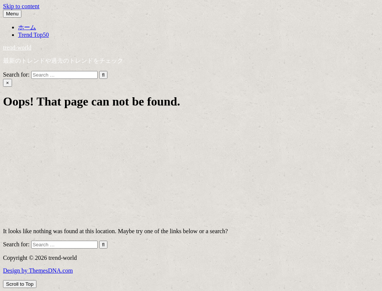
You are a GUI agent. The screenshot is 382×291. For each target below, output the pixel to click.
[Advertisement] (191, 169)
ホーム (27, 27)
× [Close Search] (7, 83)
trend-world (17, 47)
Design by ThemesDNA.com (38, 270)
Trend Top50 (33, 35)
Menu (12, 14)
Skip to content (21, 6)
